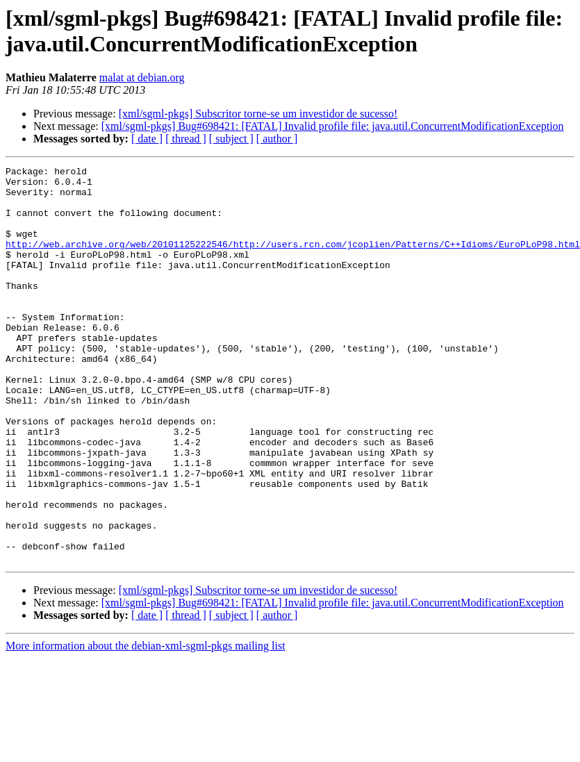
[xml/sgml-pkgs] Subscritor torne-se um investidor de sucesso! (258, 113)
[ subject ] (231, 138)
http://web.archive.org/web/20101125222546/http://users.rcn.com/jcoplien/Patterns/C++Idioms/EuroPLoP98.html (293, 260)
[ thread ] (185, 138)
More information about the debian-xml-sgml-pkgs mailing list (145, 725)
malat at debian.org (142, 77)
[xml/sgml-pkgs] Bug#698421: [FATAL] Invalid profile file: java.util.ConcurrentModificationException (332, 126)
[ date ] (147, 138)
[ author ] (277, 138)
